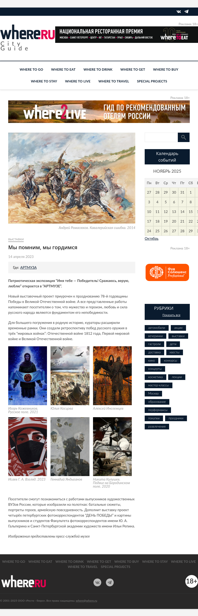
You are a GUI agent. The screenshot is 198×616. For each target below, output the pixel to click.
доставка (154, 352)
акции (178, 328)
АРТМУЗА (28, 267)
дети (173, 344)
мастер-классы (158, 385)
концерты (155, 369)
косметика (155, 377)
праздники (176, 418)
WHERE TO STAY (44, 81)
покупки (153, 418)
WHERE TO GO (31, 69)
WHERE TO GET (132, 69)
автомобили (156, 328)
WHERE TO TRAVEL (113, 81)
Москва (153, 393)
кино (151, 360)
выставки (16, 239)
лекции (177, 377)
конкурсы (170, 360)
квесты (174, 352)
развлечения (157, 426)
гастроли (154, 344)
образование (157, 402)
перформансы (157, 410)
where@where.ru (86, 600)
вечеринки (155, 336)
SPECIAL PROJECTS (152, 81)
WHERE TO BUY (165, 69)
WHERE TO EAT (63, 69)
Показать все (171, 315)
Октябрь (152, 238)
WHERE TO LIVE (77, 81)
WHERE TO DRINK (97, 69)
